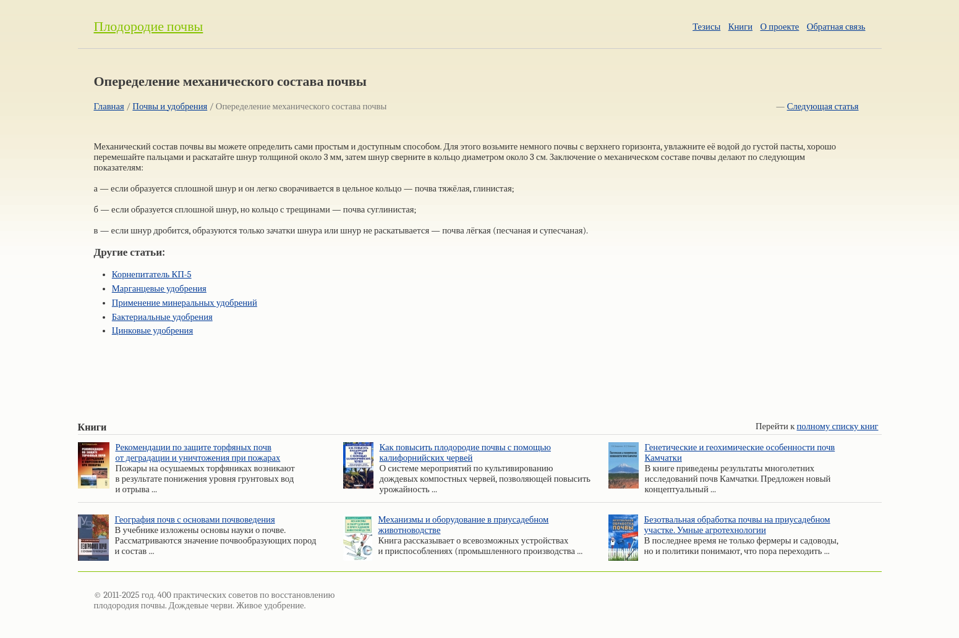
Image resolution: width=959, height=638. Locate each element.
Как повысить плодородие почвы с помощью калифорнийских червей (465, 452)
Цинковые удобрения (152, 330)
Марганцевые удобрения (159, 288)
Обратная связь (836, 27)
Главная (109, 106)
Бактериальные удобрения (162, 317)
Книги (740, 27)
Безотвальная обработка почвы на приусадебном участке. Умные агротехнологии (737, 524)
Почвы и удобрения (169, 106)
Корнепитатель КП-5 (152, 274)
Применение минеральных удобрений (184, 303)
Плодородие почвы (148, 27)
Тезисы (706, 27)
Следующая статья (823, 106)
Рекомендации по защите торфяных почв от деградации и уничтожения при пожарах (198, 452)
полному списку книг (838, 426)
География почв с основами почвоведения (195, 519)
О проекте (780, 27)
